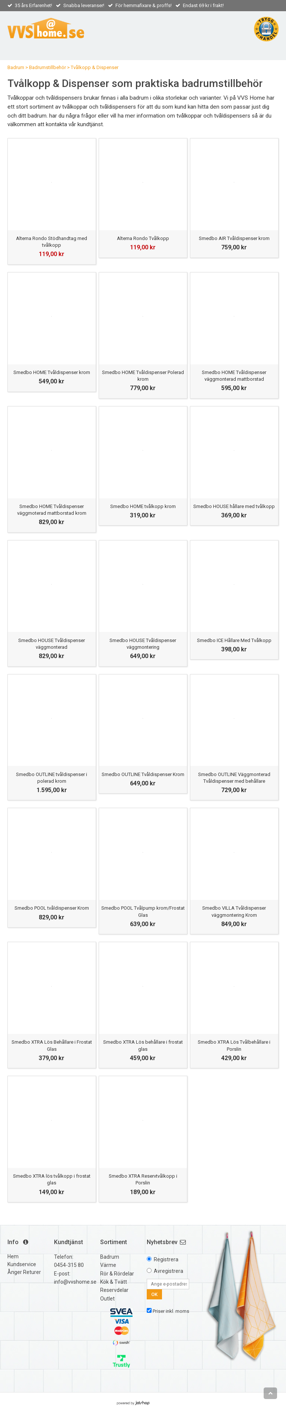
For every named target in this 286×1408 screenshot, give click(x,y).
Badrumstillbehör (47, 67)
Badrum (15, 67)
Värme (108, 1265)
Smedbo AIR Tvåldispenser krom (234, 238)
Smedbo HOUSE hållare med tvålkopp (234, 506)
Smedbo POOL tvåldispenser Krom (52, 908)
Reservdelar (114, 1290)
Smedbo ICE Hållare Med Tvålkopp (234, 640)
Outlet (107, 1299)
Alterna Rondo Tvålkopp (143, 238)
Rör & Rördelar (117, 1274)
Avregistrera (168, 1271)
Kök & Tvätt (113, 1282)
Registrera (166, 1259)
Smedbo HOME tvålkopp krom (143, 506)
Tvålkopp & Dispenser (94, 67)
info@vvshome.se (75, 1282)
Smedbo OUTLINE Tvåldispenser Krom (143, 774)
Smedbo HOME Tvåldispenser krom (51, 372)
